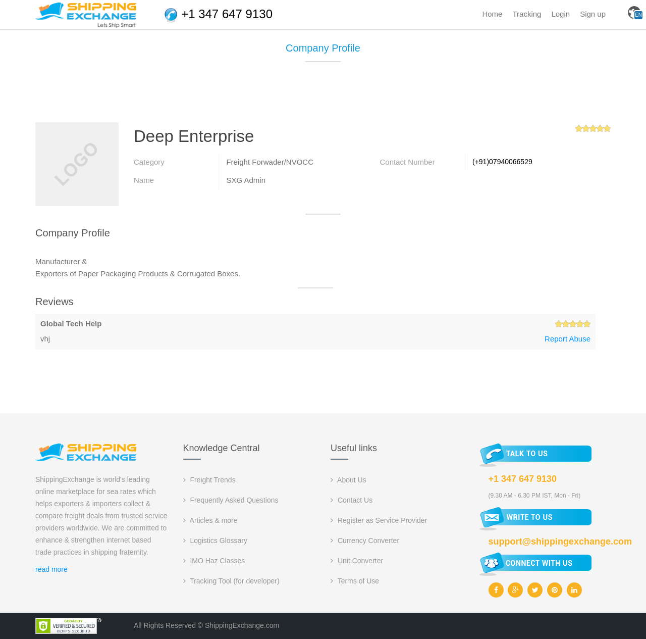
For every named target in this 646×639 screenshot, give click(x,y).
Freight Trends (209, 480)
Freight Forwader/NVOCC (269, 162)
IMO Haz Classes (214, 561)
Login (560, 14)
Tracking (526, 14)
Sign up (593, 14)
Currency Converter (365, 540)
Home (492, 14)
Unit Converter (357, 561)
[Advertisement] (323, 96)
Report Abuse (567, 338)
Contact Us (351, 500)
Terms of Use (355, 581)
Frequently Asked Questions (231, 500)
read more (51, 569)
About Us (348, 480)
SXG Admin (245, 180)
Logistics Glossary (215, 540)
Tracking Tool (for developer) (231, 581)
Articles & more (210, 520)
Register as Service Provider (379, 520)
